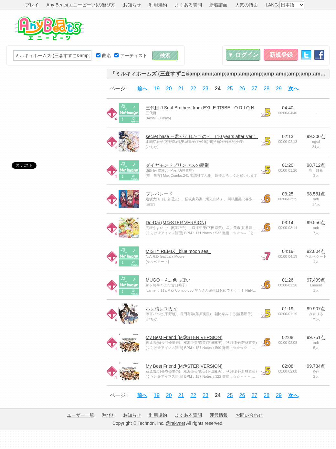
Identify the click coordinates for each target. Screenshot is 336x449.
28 (266, 88)
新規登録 (281, 55)
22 (193, 88)
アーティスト (130, 55)
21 (181, 88)
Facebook (319, 55)
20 (169, 88)
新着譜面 (218, 4)
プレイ (32, 4)
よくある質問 (188, 4)
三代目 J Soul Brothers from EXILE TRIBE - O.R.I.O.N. (201, 107)
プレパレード (159, 193)
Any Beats (49, 28)
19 (157, 88)
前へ (142, 88)
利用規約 (158, 4)
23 (205, 88)
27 (254, 88)
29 (279, 88)
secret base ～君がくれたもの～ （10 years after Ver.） (202, 136)
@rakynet (175, 423)
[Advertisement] (54, 109)
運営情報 (219, 415)
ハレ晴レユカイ (161, 308)
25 (230, 88)
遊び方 (108, 415)
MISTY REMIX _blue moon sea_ (178, 251)
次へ (293, 88)
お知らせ (132, 4)
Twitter (306, 55)
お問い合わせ (249, 415)
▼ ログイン (243, 55)
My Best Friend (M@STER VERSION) (184, 337)
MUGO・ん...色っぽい (168, 280)
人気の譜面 (246, 4)
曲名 (103, 55)
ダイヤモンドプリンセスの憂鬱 (177, 165)
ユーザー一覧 (80, 415)
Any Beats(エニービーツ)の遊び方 (81, 4)
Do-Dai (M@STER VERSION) (176, 222)
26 (242, 88)
